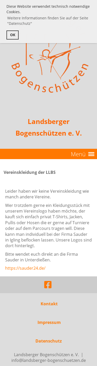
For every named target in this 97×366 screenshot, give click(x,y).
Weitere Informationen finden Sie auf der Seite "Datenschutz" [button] (47, 20)
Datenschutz (48, 341)
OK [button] (12, 34)
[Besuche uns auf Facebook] (47, 284)
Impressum (49, 322)
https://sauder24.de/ (25, 268)
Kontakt (49, 304)
